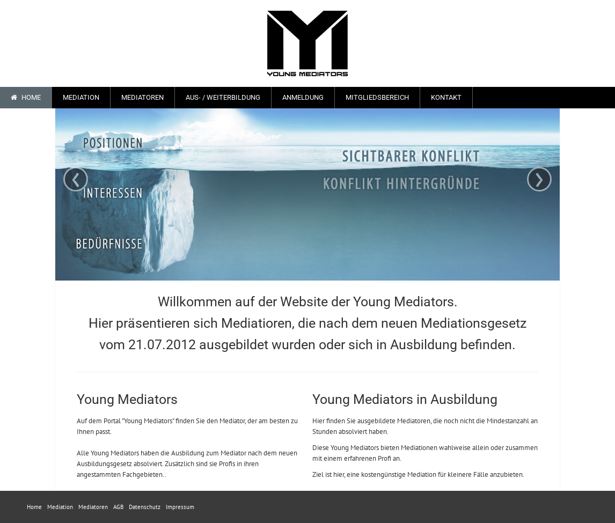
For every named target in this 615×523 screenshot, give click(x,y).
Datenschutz (144, 507)
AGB (118, 507)
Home (26, 97)
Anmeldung (303, 97)
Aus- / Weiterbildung (223, 97)
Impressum (180, 507)
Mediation (81, 97)
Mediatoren (142, 97)
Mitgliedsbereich (377, 97)
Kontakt (446, 97)
